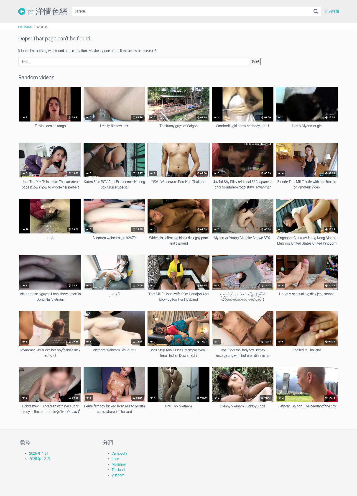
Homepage (25, 26)
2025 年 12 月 (39, 459)
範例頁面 (332, 11)
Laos (115, 459)
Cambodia (119, 453)
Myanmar (119, 464)
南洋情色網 (43, 11)
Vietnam (118, 475)
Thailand (118, 470)
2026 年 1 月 (38, 453)
